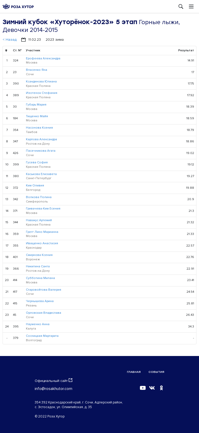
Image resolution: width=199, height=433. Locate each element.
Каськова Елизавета (41, 174)
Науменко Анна (37, 324)
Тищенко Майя (37, 116)
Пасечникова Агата (40, 151)
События (156, 372)
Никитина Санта (38, 266)
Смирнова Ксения (39, 255)
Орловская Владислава (43, 313)
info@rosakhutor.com (53, 388)
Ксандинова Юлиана (41, 81)
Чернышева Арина (40, 301)
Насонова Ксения (39, 128)
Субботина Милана (40, 278)
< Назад (10, 39)
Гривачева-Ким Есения (43, 209)
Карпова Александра (41, 139)
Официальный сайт (53, 380)
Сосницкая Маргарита (42, 336)
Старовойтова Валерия (43, 290)
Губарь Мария (36, 105)
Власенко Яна (36, 70)
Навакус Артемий (39, 220)
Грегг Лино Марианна (42, 232)
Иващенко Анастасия (42, 243)
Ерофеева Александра (43, 58)
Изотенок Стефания (41, 93)
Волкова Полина (39, 197)
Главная (134, 372)
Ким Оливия (35, 185)
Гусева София (37, 162)
